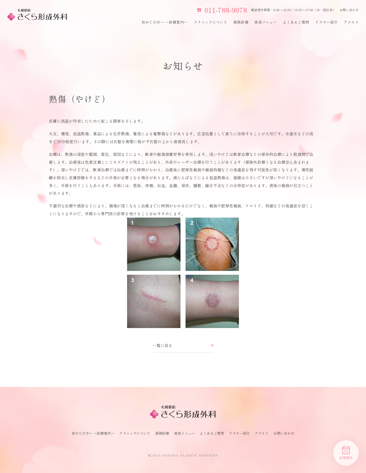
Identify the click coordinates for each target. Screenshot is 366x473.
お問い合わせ (349, 10)
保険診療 (240, 22)
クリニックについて (210, 22)
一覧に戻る (183, 345)
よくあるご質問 (296, 22)
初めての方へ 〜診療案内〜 (165, 22)
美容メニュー (265, 22)
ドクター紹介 (326, 22)
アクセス (351, 22)
